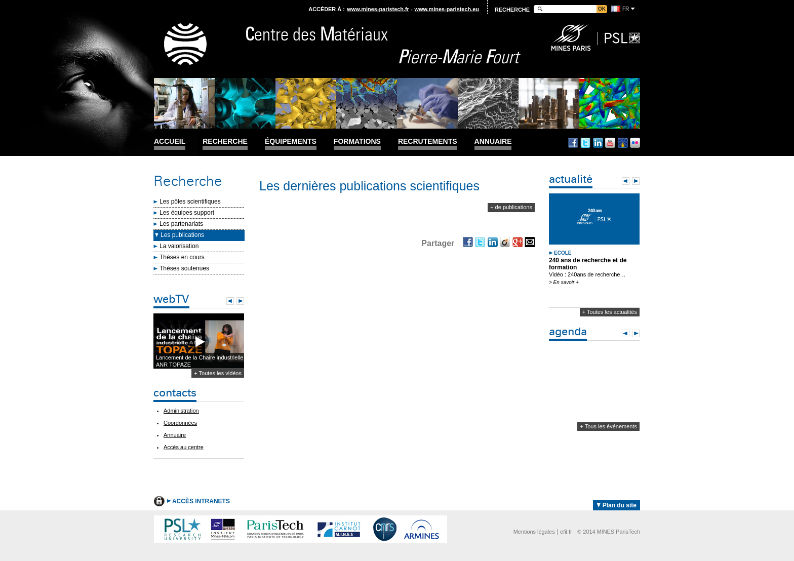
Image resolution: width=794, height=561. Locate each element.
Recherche (225, 141)
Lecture (198, 341)
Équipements (290, 141)
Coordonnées (180, 423)
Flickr (635, 143)
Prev (230, 301)
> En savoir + (564, 282)
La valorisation (179, 246)
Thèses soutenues (184, 268)
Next (240, 301)
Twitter (585, 143)
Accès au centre (184, 447)
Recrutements (427, 141)
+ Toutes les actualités (609, 312)
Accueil (169, 141)
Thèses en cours (182, 257)
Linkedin (598, 143)
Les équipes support (187, 212)
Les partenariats (181, 223)
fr (625, 9)
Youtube (610, 143)
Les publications (182, 234)
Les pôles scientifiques (190, 201)
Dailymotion (623, 143)
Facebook (573, 143)
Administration (181, 411)
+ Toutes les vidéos (218, 373)
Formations (357, 141)
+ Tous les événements (608, 426)
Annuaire (493, 141)
